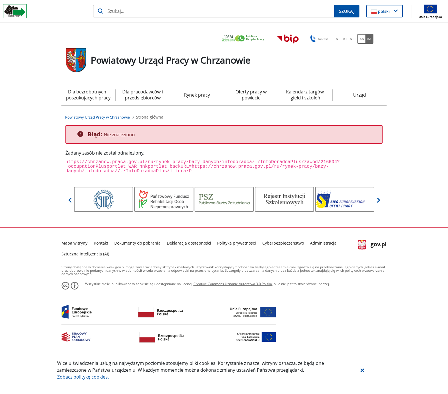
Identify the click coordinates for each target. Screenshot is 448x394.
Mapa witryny (74, 243)
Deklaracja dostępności (189, 243)
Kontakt (101, 243)
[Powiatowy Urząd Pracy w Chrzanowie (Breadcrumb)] (97, 117)
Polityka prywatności (236, 243)
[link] (244, 39)
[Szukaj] (214, 11)
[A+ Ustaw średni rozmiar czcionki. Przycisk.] (344, 38)
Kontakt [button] (318, 38)
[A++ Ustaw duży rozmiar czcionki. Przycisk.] (352, 38)
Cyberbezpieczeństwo (283, 243)
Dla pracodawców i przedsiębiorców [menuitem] (142, 95)
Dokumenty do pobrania (137, 243)
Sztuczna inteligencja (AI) (85, 254)
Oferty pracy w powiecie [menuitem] (251, 95)
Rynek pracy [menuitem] (197, 95)
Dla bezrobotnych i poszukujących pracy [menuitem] (88, 95)
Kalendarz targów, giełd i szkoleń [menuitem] (305, 95)
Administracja (323, 243)
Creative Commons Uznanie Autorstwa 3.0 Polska (232, 283)
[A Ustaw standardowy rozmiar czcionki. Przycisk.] (336, 38)
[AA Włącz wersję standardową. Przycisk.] (361, 39)
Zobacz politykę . (83, 377)
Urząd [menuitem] (359, 95)
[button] (362, 370)
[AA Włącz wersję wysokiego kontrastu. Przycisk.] (369, 39)
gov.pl (372, 245)
